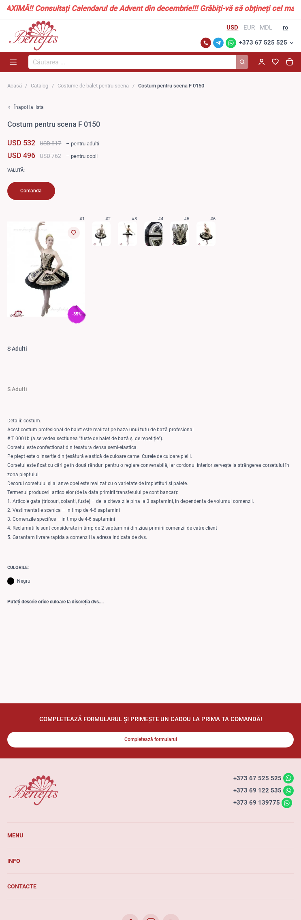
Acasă (14, 86)
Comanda (31, 191)
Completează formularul (150, 739)
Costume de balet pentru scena (93, 86)
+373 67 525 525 (263, 42)
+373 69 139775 (256, 802)
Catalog (39, 86)
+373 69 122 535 (257, 790)
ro (285, 27)
